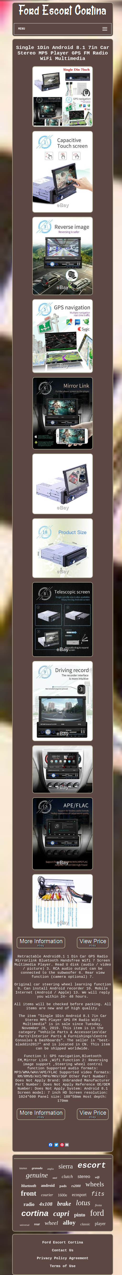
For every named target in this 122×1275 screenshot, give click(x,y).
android (48, 1185)
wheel (51, 1223)
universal (24, 1224)
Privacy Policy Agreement (62, 1258)
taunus (23, 1168)
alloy (69, 1222)
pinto (79, 1215)
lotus (83, 1203)
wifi (97, 1177)
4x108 (45, 1204)
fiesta (98, 1205)
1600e (62, 1195)
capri (61, 1213)
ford (97, 1213)
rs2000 (76, 1186)
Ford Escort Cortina (62, 1243)
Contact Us (62, 1250)
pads (63, 1186)
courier (47, 1195)
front (28, 1193)
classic (85, 1224)
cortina (34, 1213)
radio (29, 1204)
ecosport (79, 1194)
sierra (65, 1166)
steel (55, 1178)
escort (92, 1165)
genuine (37, 1175)
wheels (94, 1184)
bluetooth (28, 1186)
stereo (84, 1176)
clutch (67, 1176)
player (100, 1223)
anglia (50, 1168)
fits (97, 1194)
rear (37, 1224)
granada (37, 1168)
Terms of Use (62, 1266)
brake (64, 1203)
